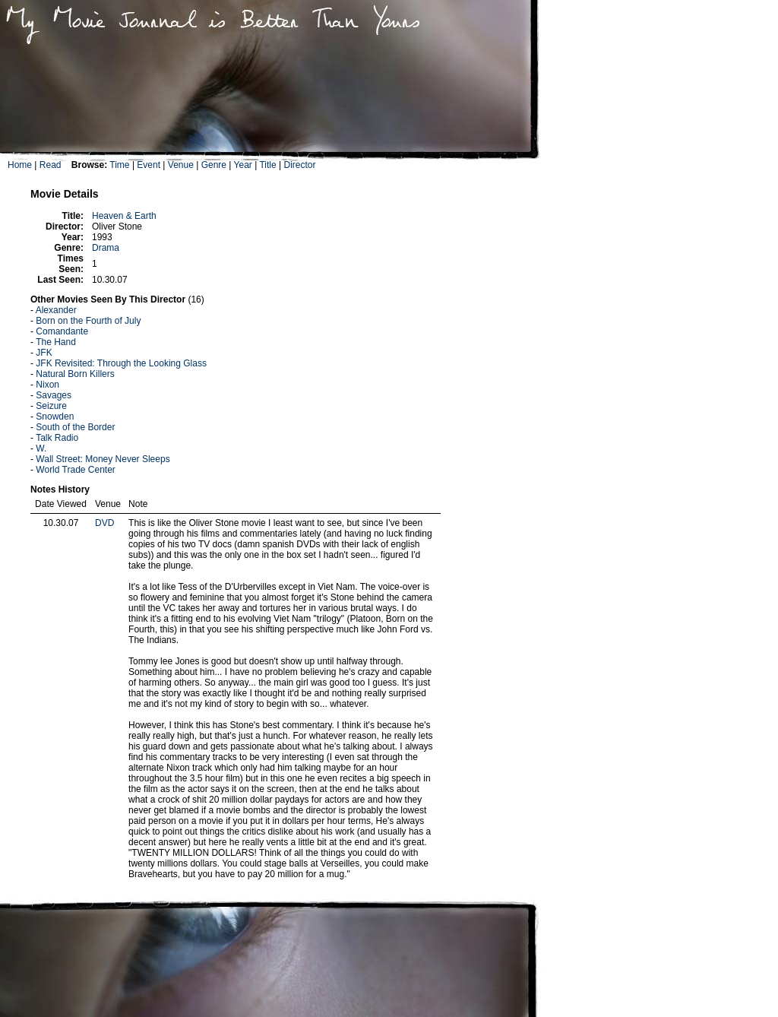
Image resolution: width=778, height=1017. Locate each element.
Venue (181, 165)
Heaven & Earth (124, 216)
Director (299, 165)
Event (148, 165)
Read (51, 165)
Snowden (55, 416)
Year (243, 165)
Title (267, 165)
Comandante (62, 331)
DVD (104, 523)
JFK (44, 352)
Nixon (47, 384)
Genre (213, 165)
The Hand (56, 342)
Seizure (51, 406)
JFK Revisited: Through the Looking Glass (121, 363)
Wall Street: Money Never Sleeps (102, 459)
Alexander (56, 310)
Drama (105, 247)
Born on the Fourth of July (88, 320)
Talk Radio (57, 437)
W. (41, 448)
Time (119, 165)
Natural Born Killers (75, 374)
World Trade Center (75, 469)
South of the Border (75, 427)
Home (20, 165)
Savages (53, 395)
